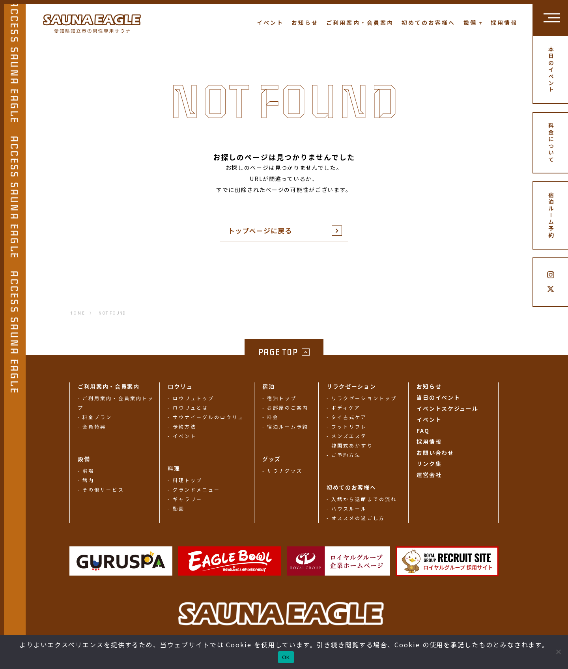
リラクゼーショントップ (364, 398)
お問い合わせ (435, 453)
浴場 (88, 470)
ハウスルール (349, 508)
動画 (179, 508)
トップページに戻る (260, 230)
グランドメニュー (196, 489)
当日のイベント (438, 397)
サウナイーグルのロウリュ (208, 417)
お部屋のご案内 (288, 407)
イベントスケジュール (447, 408)
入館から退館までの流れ (364, 499)
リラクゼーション (351, 386)
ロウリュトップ (194, 398)
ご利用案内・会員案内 (360, 22)
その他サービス (103, 489)
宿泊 (268, 386)
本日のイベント (551, 69)
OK (286, 657)
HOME (77, 313)
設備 (470, 22)
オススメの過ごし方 (358, 517)
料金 (273, 417)
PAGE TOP (278, 352)
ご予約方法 (346, 454)
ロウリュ (180, 386)
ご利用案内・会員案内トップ (116, 403)
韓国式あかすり (352, 445)
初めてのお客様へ (429, 22)
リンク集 (429, 464)
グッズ (271, 459)
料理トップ (187, 480)
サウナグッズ (285, 470)
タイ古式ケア (349, 417)
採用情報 (504, 22)
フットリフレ (349, 426)
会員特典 (94, 426)
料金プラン (97, 417)
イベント (270, 22)
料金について (551, 143)
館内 (88, 480)
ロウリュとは (190, 407)
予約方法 (184, 426)
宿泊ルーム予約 (551, 215)
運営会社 (429, 475)
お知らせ (304, 22)
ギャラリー (187, 499)
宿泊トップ (282, 398)
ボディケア (346, 407)
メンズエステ (349, 435)
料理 (174, 468)
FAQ (423, 430)
